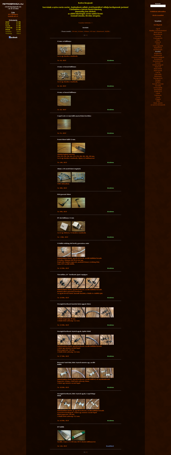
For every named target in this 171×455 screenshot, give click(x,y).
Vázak (158, 97)
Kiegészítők (158, 53)
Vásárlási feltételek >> (85, 23)
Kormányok (158, 59)
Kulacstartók (158, 69)
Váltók (158, 93)
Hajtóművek (158, 48)
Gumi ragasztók (158, 46)
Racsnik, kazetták (158, 84)
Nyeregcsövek (157, 78)
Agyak (158, 29)
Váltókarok (157, 95)
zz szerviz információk (158, 105)
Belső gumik (158, 32)
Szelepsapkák (158, 88)
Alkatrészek (100, 31)
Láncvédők (157, 74)
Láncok (158, 72)
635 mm (92, 31)
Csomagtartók (158, 38)
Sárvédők (158, 86)
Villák (158, 101)
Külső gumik (158, 70)
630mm (86, 31)
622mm (80, 31)
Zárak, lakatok (158, 103)
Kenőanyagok (158, 49)
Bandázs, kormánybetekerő (157, 30)
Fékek (158, 40)
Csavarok (158, 36)
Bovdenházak (158, 34)
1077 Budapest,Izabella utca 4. (13, 15)
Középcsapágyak (158, 65)
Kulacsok (158, 67)
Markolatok (158, 76)
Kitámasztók (158, 55)
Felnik (158, 44)
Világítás (158, 99)
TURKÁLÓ (158, 91)
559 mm (74, 31)
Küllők (107, 31)
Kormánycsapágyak (158, 57)
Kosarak (158, 63)
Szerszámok (158, 89)
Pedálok (158, 82)
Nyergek (158, 80)
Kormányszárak (158, 61)
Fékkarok (158, 42)
